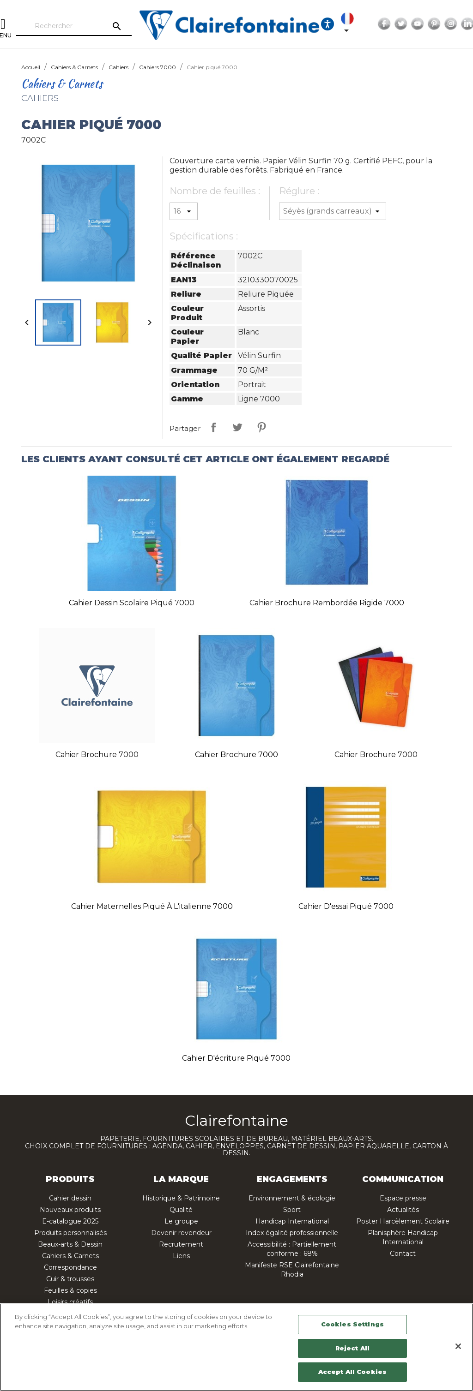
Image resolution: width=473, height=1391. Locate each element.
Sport (292, 1210)
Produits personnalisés (70, 1233)
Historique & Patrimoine (181, 1198)
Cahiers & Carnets (70, 1256)
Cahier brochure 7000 (97, 754)
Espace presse (403, 1198)
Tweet (237, 427)
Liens (181, 1256)
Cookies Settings (352, 1324)
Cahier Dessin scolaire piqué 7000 (131, 602)
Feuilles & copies (70, 1290)
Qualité (181, 1210)
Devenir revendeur (181, 1233)
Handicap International (292, 1221)
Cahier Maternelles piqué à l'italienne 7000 (152, 906)
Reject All (352, 1348)
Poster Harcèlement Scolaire (402, 1221)
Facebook (384, 24)
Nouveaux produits (70, 1210)
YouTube (417, 24)
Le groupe (181, 1221)
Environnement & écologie (292, 1198)
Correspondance (70, 1267)
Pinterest (434, 24)
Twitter (401, 24)
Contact (403, 1253)
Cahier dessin (70, 1198)
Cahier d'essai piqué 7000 (346, 906)
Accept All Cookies (352, 1371)
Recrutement (181, 1244)
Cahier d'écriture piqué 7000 (236, 1058)
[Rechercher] (74, 26)
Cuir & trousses (70, 1279)
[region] (236, 1347)
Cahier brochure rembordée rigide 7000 (326, 602)
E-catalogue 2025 (70, 1221)
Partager (213, 427)
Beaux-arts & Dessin (70, 1244)
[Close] (458, 1346)
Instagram (450, 24)
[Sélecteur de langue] (349, 24)
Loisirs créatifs (70, 1302)
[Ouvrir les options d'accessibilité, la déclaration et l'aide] (327, 24)
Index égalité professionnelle (292, 1233)
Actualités (403, 1210)
